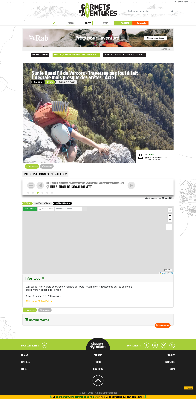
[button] (170, 210)
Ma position (30, 209)
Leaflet (163, 273)
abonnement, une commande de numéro (77, 396)
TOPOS (88, 23)
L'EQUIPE (171, 355)
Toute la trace (46, 209)
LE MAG (70, 23)
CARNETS (98, 355)
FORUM (98, 362)
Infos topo (35, 278)
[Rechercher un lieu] (68, 209)
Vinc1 (151, 154)
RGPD (172, 369)
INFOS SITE (170, 362)
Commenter (162, 325)
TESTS (105, 23)
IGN (171, 273)
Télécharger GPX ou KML (39, 301)
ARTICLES (25, 362)
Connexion (142, 23)
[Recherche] (147, 11)
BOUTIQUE (126, 23)
